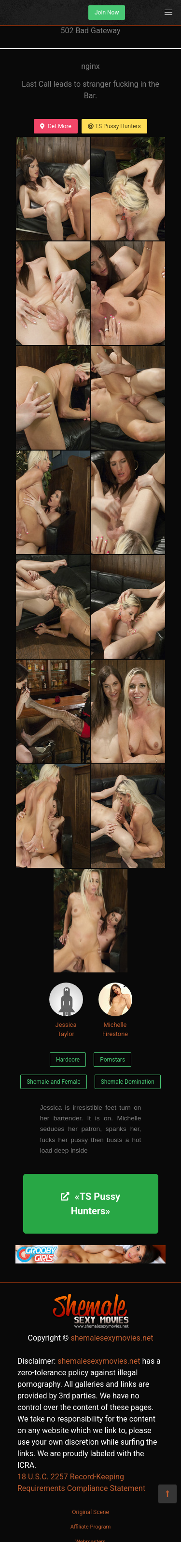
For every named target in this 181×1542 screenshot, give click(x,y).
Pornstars (112, 1059)
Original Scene (90, 1512)
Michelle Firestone (115, 1010)
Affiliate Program (90, 1527)
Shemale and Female (54, 1081)
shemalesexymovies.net (111, 1338)
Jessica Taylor (66, 1010)
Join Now (107, 12)
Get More (55, 126)
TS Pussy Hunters (114, 126)
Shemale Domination (127, 1081)
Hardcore (68, 1059)
